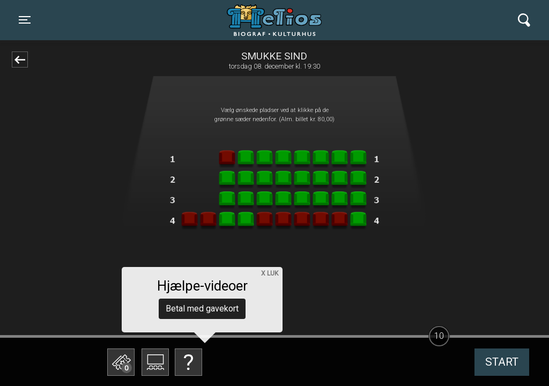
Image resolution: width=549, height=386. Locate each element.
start (501, 361)
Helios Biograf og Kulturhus (264, 19)
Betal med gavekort (202, 308)
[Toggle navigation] (24, 20)
